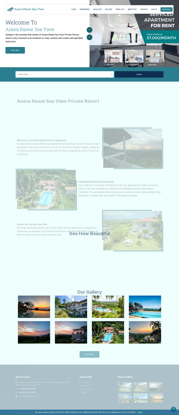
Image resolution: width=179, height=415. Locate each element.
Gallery (108, 9)
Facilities (97, 9)
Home (73, 9)
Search (139, 74)
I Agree (140, 412)
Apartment (85, 9)
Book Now (166, 9)
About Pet (132, 9)
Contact (144, 9)
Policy (154, 9)
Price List (120, 9)
